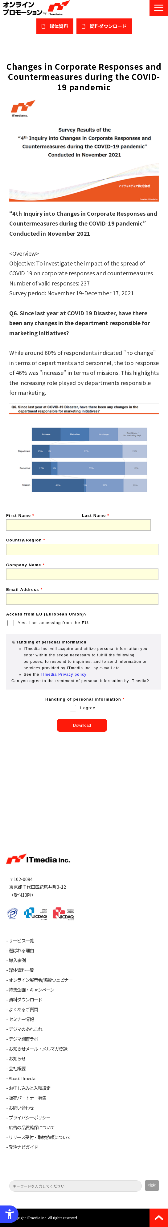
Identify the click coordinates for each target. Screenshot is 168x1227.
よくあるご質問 (23, 1009)
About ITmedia (22, 1078)
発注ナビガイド (23, 1147)
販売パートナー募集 (27, 1098)
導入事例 (17, 960)
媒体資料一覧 (21, 970)
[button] (159, 8)
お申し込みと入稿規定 (29, 1088)
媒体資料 (59, 26)
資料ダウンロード (25, 999)
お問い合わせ (21, 1108)
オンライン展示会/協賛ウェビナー (40, 980)
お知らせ (17, 1058)
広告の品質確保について (32, 1127)
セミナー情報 (21, 1019)
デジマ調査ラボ (23, 1039)
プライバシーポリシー (29, 1117)
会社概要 (17, 1068)
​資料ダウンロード (108, 26)
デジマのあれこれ (25, 1029)
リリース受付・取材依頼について (40, 1137)
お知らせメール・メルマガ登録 (38, 1049)
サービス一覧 (21, 940)
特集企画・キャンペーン (31, 990)
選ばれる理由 (21, 950)
